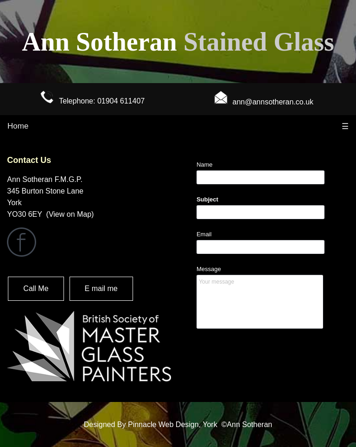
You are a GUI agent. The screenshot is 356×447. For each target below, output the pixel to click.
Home (17, 126)
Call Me (35, 288)
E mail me (101, 288)
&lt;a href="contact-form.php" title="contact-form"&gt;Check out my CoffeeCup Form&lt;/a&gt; (267, 261)
